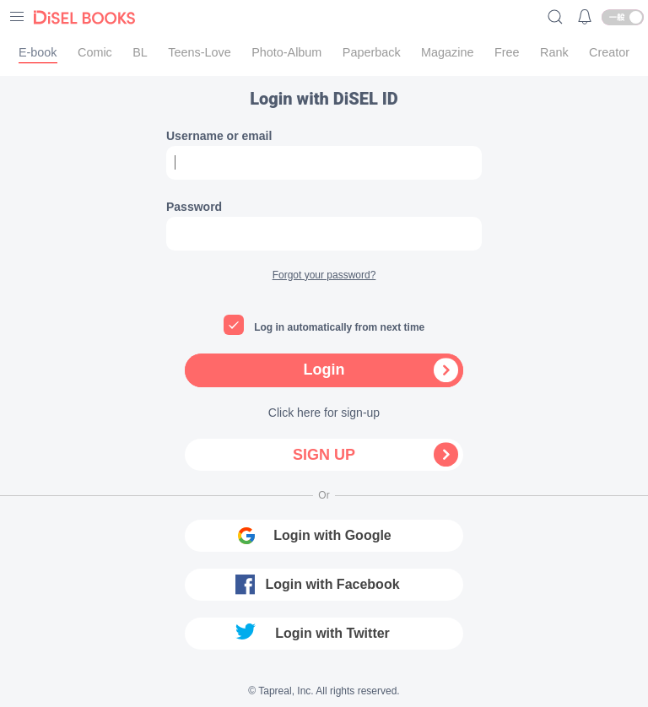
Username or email (219, 136)
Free (507, 52)
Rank (554, 52)
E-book (38, 52)
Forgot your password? (324, 275)
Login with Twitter (332, 633)
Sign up (324, 454)
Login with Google (332, 535)
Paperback (372, 52)
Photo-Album (286, 52)
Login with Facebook (332, 584)
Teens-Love (199, 52)
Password (194, 206)
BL (140, 52)
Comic (95, 52)
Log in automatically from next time (339, 327)
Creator (609, 52)
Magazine (447, 52)
